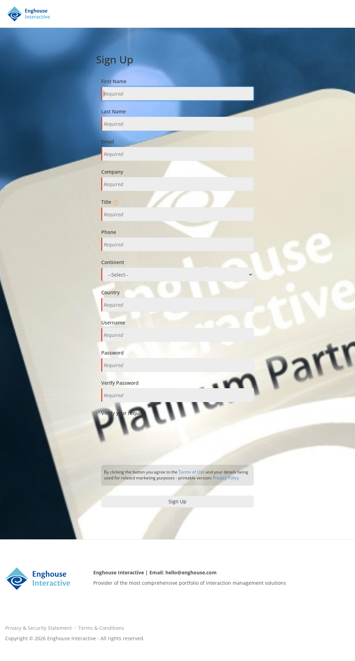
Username (113, 322)
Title (108, 202)
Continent (112, 262)
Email (107, 141)
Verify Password (120, 383)
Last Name (113, 111)
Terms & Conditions (101, 628)
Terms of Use (192, 472)
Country (110, 292)
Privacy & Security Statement (38, 628)
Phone (108, 232)
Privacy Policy (226, 477)
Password (112, 352)
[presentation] (154, 434)
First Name (114, 81)
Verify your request (123, 413)
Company (112, 171)
